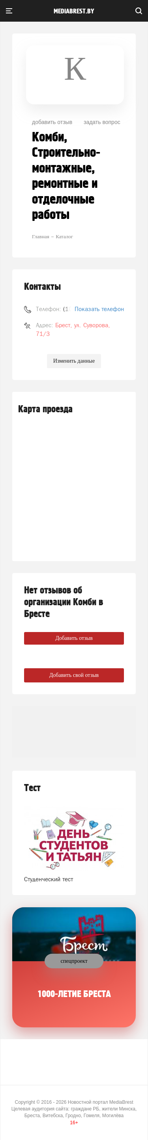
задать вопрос (102, 122)
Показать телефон (99, 309)
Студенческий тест (48, 879)
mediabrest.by (74, 11)
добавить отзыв (52, 122)
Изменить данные (74, 361)
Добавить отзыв (74, 638)
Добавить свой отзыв (74, 675)
